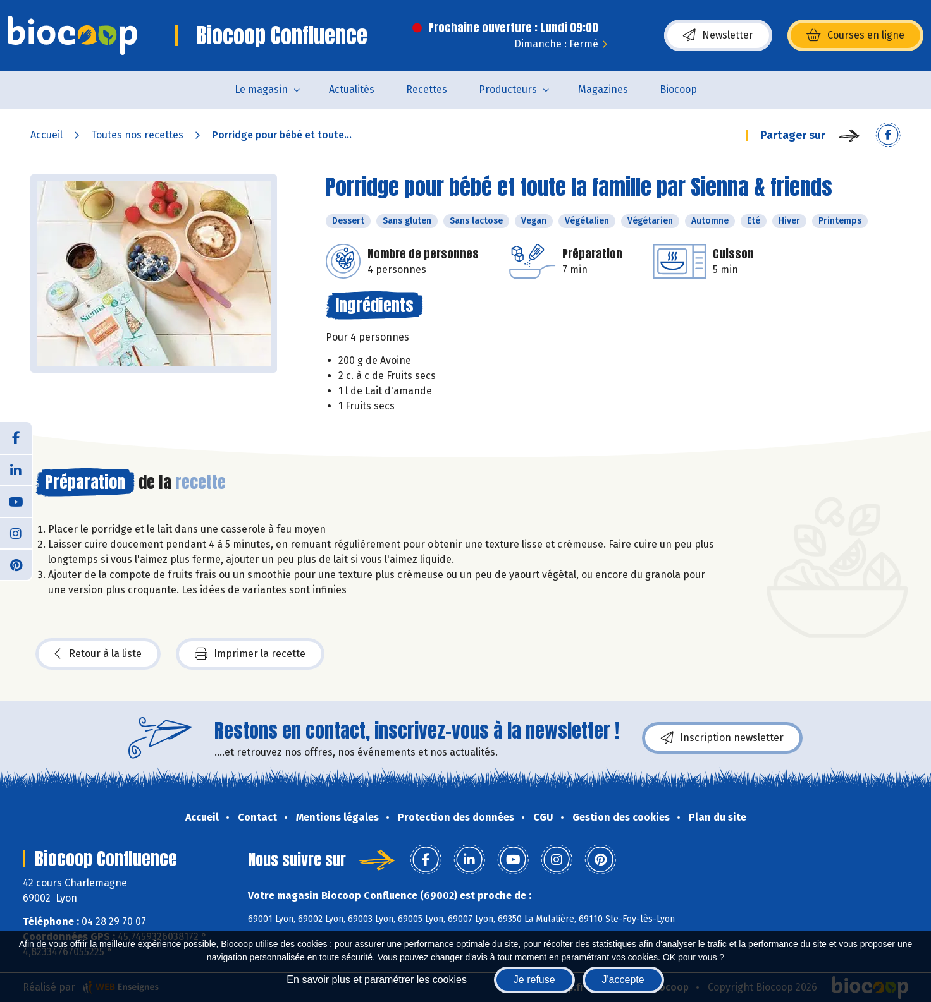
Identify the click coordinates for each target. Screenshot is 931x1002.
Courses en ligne (855, 35)
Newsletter (718, 35)
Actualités (351, 89)
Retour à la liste (98, 654)
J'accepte (623, 979)
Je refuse (534, 979)
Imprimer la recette (250, 654)
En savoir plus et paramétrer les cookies (377, 979)
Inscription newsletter (722, 738)
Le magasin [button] (261, 89)
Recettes (426, 89)
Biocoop (678, 89)
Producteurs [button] (508, 89)
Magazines (603, 89)
